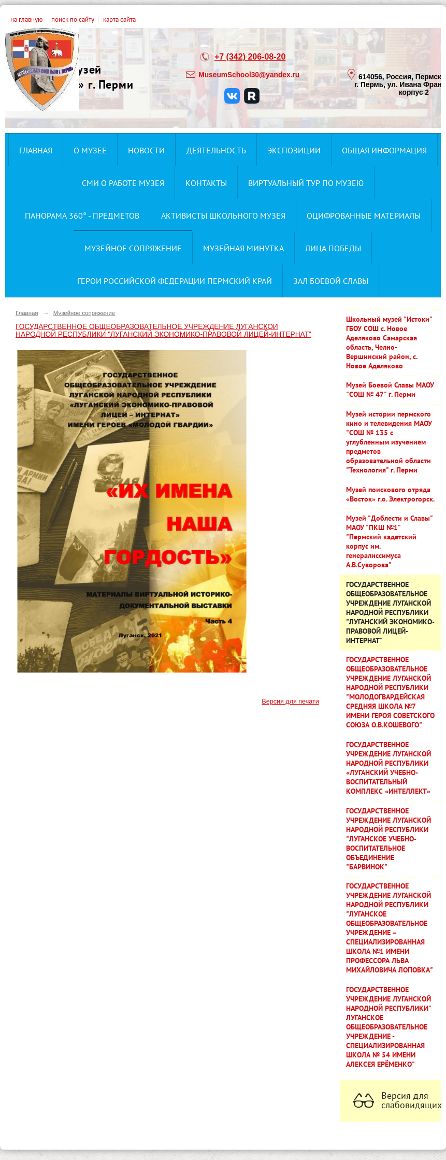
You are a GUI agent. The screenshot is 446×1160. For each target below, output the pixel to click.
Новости (146, 150)
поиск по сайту (72, 19)
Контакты (206, 183)
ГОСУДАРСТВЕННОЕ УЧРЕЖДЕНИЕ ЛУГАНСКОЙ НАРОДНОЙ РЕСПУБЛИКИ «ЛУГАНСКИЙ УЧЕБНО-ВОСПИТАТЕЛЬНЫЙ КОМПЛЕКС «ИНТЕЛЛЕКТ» (388, 768)
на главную (26, 19)
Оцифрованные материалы (364, 215)
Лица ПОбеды (333, 248)
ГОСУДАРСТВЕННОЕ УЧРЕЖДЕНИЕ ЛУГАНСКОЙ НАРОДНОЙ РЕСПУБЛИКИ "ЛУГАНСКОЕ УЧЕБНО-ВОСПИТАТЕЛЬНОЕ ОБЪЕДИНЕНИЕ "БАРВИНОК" (388, 838)
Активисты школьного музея (223, 215)
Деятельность (216, 150)
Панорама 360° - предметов (82, 215)
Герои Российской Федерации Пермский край (174, 281)
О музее (90, 150)
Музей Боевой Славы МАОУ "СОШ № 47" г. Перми (390, 389)
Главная (35, 150)
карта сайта (119, 19)
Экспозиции (294, 150)
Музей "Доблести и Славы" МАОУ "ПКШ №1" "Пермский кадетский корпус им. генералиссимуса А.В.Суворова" (389, 541)
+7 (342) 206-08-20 (249, 56)
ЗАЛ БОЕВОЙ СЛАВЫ (330, 281)
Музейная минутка (243, 248)
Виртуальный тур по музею (306, 183)
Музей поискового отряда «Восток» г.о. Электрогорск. (390, 494)
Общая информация (384, 150)
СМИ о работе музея (123, 183)
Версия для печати (290, 701)
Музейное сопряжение (133, 248)
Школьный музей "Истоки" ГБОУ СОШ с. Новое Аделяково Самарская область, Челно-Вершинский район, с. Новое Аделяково (389, 342)
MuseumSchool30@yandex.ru (248, 75)
